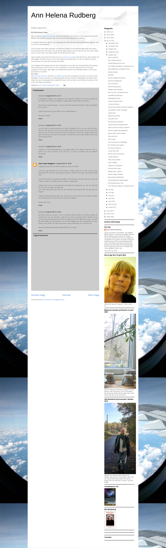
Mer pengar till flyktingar (116, 177)
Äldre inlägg (93, 295)
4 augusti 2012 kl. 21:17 (53, 96)
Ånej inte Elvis (112, 136)
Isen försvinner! (113, 84)
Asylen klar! (112, 113)
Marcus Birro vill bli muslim (117, 133)
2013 (108, 38)
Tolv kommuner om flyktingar (117, 142)
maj (109, 195)
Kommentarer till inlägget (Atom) (53, 300)
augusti (111, 55)
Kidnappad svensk (114, 98)
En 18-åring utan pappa (116, 145)
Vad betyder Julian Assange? (117, 110)
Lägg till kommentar (41, 235)
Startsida (66, 295)
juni (109, 192)
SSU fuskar (112, 139)
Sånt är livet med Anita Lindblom (118, 127)
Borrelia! (111, 75)
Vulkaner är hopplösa (115, 165)
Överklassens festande (115, 122)
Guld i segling (112, 162)
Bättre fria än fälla (114, 116)
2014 (108, 35)
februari (111, 204)
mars (110, 201)
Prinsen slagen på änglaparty (117, 130)
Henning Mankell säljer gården (118, 180)
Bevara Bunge (112, 72)
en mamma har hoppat (68, 57)
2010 (108, 214)
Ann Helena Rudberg (63, 15)
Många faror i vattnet (115, 171)
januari (110, 207)
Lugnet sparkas (113, 157)
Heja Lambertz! (113, 57)
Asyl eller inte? (113, 119)
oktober (111, 49)
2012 (108, 41)
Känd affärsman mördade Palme (119, 69)
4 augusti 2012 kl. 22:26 (53, 146)
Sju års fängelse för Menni (116, 78)
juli (109, 190)
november (112, 46)
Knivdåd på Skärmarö (115, 95)
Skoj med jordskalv (114, 160)
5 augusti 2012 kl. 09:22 (64, 163)
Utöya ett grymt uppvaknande (118, 124)
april (110, 198)
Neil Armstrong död (114, 87)
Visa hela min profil (110, 251)
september (112, 52)
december (112, 43)
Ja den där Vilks (113, 151)
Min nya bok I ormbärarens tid (118, 92)
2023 (108, 32)
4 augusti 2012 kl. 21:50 (53, 125)
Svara (40, 118)
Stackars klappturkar (115, 81)
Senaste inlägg (38, 295)
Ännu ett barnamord (114, 60)
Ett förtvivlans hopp (114, 168)
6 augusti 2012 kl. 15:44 (53, 212)
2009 (108, 217)
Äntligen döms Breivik (115, 89)
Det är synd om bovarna (116, 154)
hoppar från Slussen (48, 36)
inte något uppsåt (60, 76)
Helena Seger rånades (115, 174)
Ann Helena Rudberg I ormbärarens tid (121, 66)
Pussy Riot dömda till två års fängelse (120, 107)
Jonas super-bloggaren (46, 163)
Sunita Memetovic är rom (116, 63)
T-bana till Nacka (113, 104)
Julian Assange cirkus (115, 101)
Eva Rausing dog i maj (115, 183)
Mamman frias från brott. (39, 76)
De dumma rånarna (114, 148)
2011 (108, 211)
